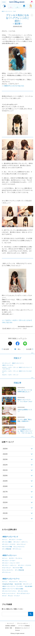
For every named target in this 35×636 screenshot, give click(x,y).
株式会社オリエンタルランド (22, 628)
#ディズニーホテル (23, 591)
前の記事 (6, 349)
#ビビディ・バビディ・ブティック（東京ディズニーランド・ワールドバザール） (17, 368)
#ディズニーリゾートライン (9, 591)
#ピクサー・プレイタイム (15, 558)
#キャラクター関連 (7, 546)
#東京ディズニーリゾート (18, 363)
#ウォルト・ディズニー (14, 595)
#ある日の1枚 (18, 584)
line (25, 343)
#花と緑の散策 (28, 586)
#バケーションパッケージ (8, 593)
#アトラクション (17, 549)
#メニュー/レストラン (19, 546)
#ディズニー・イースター (15, 539)
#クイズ (4, 595)
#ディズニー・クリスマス (8, 544)
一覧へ (19, 349)
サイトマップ (10, 623)
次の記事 (28, 349)
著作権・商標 (8, 628)
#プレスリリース (13, 581)
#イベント (4, 539)
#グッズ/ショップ (6, 363)
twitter (10, 343)
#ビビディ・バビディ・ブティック (10, 374)
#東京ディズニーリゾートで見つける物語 (12, 588)
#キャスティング (27, 584)
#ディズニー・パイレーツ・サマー (11, 563)
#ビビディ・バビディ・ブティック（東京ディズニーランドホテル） (17, 372)
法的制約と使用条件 (10, 625)
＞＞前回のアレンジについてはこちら (13, 86)
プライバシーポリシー (22, 623)
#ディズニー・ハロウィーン (21, 542)
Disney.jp (17, 630)
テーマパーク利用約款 (24, 625)
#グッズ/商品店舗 (6, 549)
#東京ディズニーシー (9, 555)
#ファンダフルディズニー (23, 593)
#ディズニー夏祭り (7, 542)
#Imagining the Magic (7, 584)
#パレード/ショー (21, 544)
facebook (17, 343)
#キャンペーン (23, 581)
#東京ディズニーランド (7, 365)
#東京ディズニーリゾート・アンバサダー (12, 586)
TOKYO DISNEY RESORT (17, 2)
